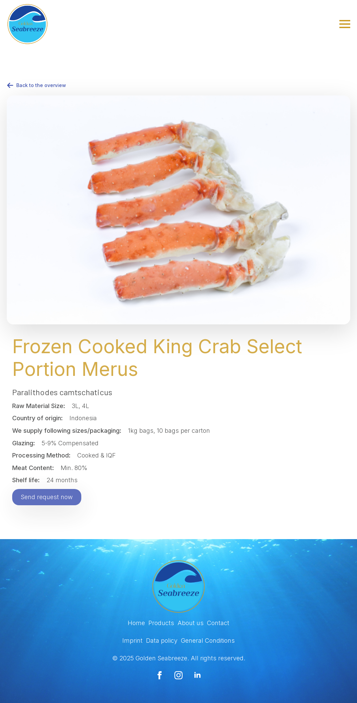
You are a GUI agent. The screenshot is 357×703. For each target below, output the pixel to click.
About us (190, 622)
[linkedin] (197, 675)
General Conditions (208, 640)
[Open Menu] (344, 24)
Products (161, 622)
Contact (218, 622)
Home (136, 622)
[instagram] (178, 675)
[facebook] (159, 675)
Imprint (132, 640)
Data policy (161, 640)
